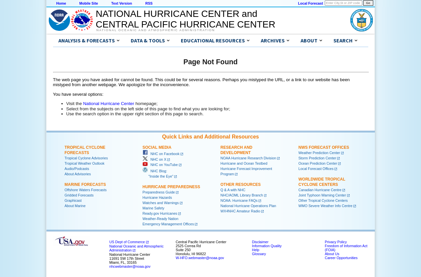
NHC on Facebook (161, 154)
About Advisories (78, 174)
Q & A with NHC (233, 190)
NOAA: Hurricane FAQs (239, 200)
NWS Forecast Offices (324, 147)
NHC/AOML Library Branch (242, 195)
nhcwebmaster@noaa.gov (130, 266)
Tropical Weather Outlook (85, 163)
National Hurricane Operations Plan (248, 206)
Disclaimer (260, 242)
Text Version (121, 3)
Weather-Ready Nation (160, 219)
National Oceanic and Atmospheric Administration (156, 30)
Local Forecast (310, 3)
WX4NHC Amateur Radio (240, 211)
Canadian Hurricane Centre (320, 190)
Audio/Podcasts (77, 169)
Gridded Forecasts (79, 195)
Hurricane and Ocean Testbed (244, 163)
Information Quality (267, 246)
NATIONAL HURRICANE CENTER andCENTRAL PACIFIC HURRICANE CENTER (185, 19)
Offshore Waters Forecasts (86, 190)
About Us (332, 254)
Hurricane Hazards (157, 197)
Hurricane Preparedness (171, 187)
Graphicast (73, 200)
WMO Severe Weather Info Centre (326, 206)
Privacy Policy (336, 242)
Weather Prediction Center (319, 153)
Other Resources (241, 184)
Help (255, 250)
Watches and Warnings (161, 203)
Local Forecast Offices (316, 169)
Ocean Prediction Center (318, 163)
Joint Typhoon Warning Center (322, 195)
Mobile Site (88, 3)
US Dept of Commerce (127, 242)
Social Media (157, 147)
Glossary (259, 254)
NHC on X (155, 159)
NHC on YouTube (160, 165)
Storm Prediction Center (317, 158)
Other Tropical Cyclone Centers (323, 200)
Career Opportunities (341, 258)
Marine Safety (154, 208)
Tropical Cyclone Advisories (86, 158)
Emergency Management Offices (168, 224)
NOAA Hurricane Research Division (248, 158)
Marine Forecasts (85, 184)
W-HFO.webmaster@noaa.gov (200, 258)
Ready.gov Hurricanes (160, 213)
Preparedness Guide (159, 192)
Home (61, 3)
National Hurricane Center (108, 103)
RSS (149, 3)
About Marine (75, 206)
